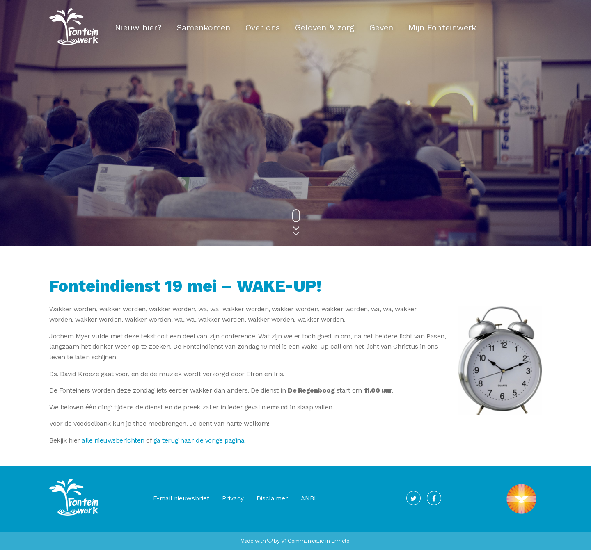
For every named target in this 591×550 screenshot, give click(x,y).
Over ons (262, 27)
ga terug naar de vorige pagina (199, 440)
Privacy (233, 498)
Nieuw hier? (138, 27)
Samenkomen (203, 27)
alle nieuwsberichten (113, 440)
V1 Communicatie (302, 541)
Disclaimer (272, 498)
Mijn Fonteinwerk (442, 27)
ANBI (308, 498)
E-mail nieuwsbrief (181, 498)
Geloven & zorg (324, 27)
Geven (381, 27)
